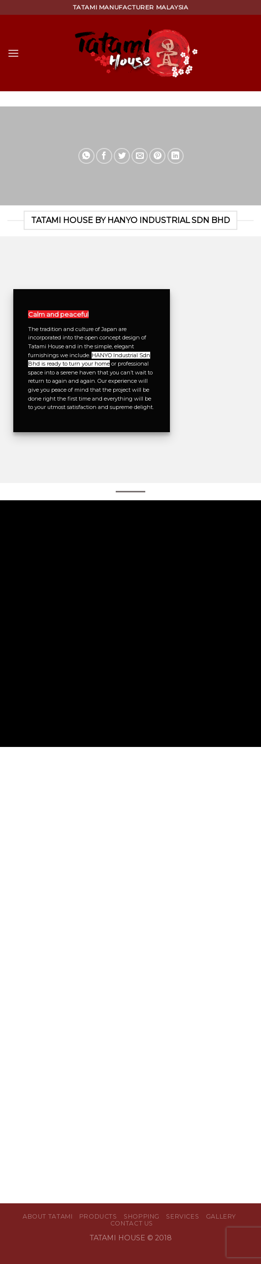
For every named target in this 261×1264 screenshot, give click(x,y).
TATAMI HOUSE (118, 1237)
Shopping (142, 1216)
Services (182, 1216)
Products (98, 1216)
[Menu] (13, 53)
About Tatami (47, 1216)
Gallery (221, 1216)
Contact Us (131, 1223)
